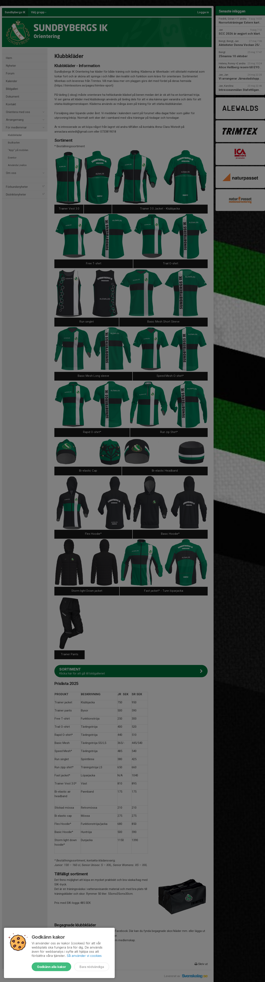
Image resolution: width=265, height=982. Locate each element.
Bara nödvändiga (92, 967)
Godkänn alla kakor (51, 967)
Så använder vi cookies (84, 956)
